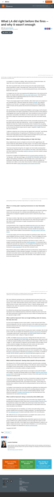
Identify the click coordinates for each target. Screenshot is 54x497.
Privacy (20, 483)
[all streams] (52, 6)
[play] (3, 6)
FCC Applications (22, 488)
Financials (21, 487)
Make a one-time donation (27, 463)
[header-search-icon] (43, 1)
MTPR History (22, 481)
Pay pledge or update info (43, 463)
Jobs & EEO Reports (23, 490)
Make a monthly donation (10, 463)
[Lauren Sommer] (3, 444)
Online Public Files (22, 489)
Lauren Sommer (9, 28)
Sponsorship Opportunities (24, 482)
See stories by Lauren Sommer (15, 449)
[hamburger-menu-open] (3, 2)
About (20, 478)
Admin (20, 484)
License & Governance (23, 486)
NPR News (7, 432)
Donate (49, 1)
